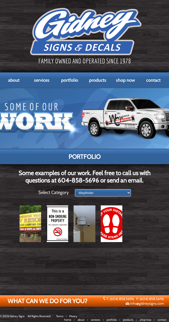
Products (97, 80)
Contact (153, 80)
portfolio (112, 319)
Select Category (53, 192)
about (81, 319)
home (67, 319)
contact (162, 319)
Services (41, 80)
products (128, 319)
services (95, 319)
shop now (145, 319)
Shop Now (125, 80)
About (14, 80)
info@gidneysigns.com (147, 303)
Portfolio (69, 80)
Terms (59, 316)
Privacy (73, 316)
